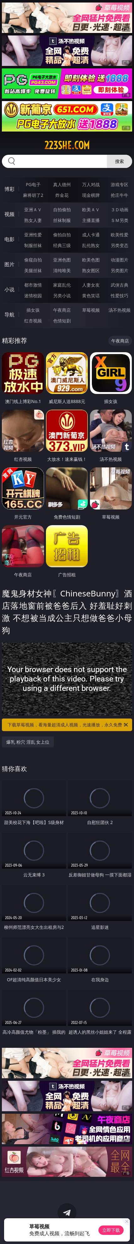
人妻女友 (91, 285)
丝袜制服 (62, 220)
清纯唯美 (62, 270)
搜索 (119, 161)
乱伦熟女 (91, 245)
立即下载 (111, 1230)
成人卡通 (91, 235)
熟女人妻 (33, 220)
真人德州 (62, 184)
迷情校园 (33, 296)
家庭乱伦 (62, 285)
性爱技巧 (119, 296)
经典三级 (62, 245)
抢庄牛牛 (119, 195)
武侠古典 (119, 285)
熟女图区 (91, 270)
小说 (9, 289)
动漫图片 (119, 260)
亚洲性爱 (33, 235)
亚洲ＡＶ (33, 210)
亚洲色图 (62, 260)
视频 (9, 214)
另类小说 (62, 296)
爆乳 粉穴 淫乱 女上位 (27, 742)
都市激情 (33, 285)
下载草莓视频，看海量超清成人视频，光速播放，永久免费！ (68, 725)
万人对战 (91, 184)
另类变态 (119, 245)
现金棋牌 (91, 195)
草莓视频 (91, 310)
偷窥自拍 (33, 260)
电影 (9, 239)
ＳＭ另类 (119, 220)
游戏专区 (119, 184)
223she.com (67, 145)
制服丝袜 (33, 245)
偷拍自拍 (62, 235)
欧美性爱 (119, 235)
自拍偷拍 (62, 210)
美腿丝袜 (33, 270)
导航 (9, 314)
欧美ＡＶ (91, 210)
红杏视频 (33, 321)
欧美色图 (91, 260)
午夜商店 (62, 310)
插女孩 (33, 310)
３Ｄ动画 (119, 210)
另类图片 (119, 270)
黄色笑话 (91, 296)
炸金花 (62, 195)
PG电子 (33, 184)
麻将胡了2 (33, 195)
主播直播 (91, 220)
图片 (9, 264)
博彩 (9, 189)
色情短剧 (62, 321)
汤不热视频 (120, 310)
